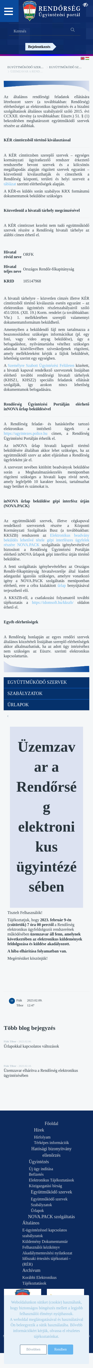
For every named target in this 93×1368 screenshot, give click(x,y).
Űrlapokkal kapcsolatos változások (31, 1046)
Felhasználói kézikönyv (41, 1247)
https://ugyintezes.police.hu (25, 433)
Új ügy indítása (41, 1169)
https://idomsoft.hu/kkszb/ (53, 602)
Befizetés (36, 1174)
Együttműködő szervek (27, 67)
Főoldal (51, 1123)
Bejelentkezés (39, 46)
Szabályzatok (24, 693)
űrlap (62, 585)
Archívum (31, 1270)
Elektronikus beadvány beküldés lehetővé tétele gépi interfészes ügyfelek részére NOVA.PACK (46, 540)
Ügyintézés (39, 1161)
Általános (30, 1222)
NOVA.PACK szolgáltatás (51, 1216)
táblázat (10, 184)
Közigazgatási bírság (45, 1186)
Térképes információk (51, 1142)
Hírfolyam (42, 1137)
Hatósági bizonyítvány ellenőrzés (51, 1152)
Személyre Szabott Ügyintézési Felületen (41, 365)
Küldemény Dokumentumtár (45, 1241)
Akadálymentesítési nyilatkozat (47, 1253)
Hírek (39, 1130)
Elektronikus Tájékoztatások (51, 1180)
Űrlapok (18, 704)
